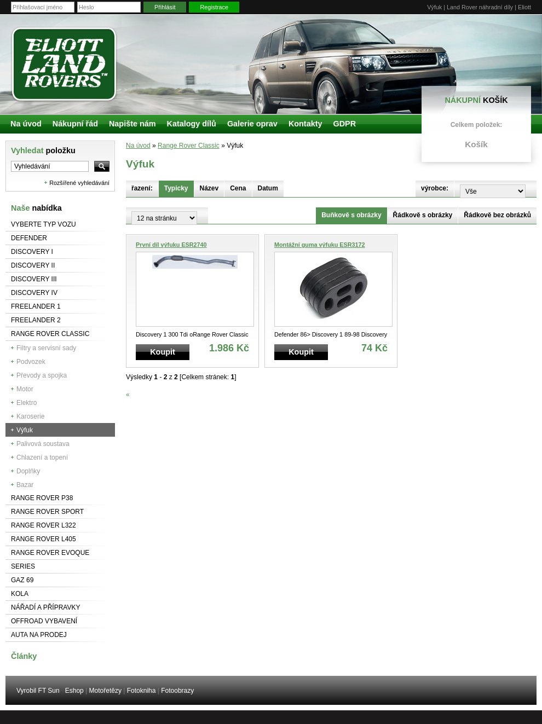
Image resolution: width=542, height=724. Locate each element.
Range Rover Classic (50, 334)
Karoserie (30, 416)
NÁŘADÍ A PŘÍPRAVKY (45, 607)
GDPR (344, 123)
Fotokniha (141, 690)
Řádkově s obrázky (423, 215)
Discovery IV (34, 293)
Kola (19, 594)
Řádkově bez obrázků (497, 215)
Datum (268, 188)
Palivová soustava (43, 444)
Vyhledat (43, 150)
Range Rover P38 (42, 498)
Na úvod (138, 145)
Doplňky (28, 471)
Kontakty (305, 123)
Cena (238, 188)
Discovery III (34, 279)
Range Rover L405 (43, 539)
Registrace (214, 7)
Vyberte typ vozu (43, 224)
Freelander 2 (36, 320)
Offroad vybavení (44, 621)
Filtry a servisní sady (46, 348)
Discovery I (32, 252)
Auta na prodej (39, 635)
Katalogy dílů (191, 123)
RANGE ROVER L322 (43, 525)
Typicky (176, 188)
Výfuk (24, 430)
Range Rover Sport (47, 512)
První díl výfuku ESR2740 (171, 244)
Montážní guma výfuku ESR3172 (319, 244)
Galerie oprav (252, 123)
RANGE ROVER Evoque (50, 553)
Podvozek (30, 362)
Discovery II (33, 265)
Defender (29, 238)
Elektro (26, 403)
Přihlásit (164, 7)
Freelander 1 (36, 306)
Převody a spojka (41, 375)
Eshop (74, 690)
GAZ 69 (22, 580)
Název (209, 188)
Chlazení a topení (42, 457)
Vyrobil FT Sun (38, 690)
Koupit (162, 351)
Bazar (24, 485)
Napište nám (132, 123)
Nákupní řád (75, 123)
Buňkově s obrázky (351, 215)
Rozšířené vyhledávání (79, 182)
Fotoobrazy (177, 690)
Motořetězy (105, 690)
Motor (24, 389)
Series (23, 566)
